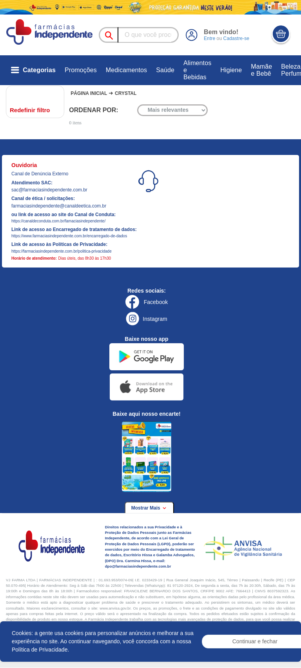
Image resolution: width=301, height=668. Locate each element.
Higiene (231, 70)
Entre (209, 38)
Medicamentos (126, 70)
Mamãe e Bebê (261, 70)
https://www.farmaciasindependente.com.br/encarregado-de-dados (69, 236)
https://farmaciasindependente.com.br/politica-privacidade (61, 251)
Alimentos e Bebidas (197, 70)
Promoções (81, 70)
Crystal (125, 93)
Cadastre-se (236, 38)
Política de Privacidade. (40, 649)
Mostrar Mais (149, 508)
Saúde (165, 70)
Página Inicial (89, 93)
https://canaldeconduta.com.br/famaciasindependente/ (58, 221)
